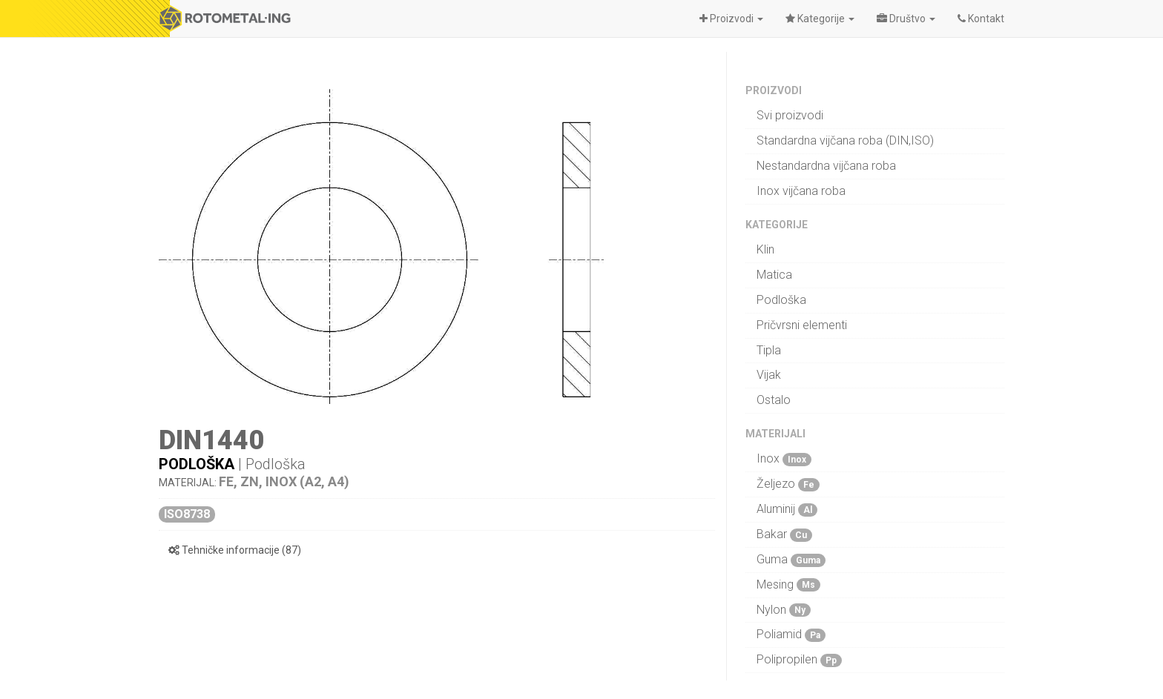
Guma (791, 559)
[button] (731, 18)
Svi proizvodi (790, 115)
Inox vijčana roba (801, 191)
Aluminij (787, 509)
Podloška (196, 464)
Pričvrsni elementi (802, 325)
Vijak (769, 375)
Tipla (769, 350)
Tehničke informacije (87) (234, 550)
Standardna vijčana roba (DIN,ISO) (845, 140)
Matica (774, 275)
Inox (784, 458)
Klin (765, 249)
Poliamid (791, 634)
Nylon (784, 610)
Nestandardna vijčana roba (826, 166)
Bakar (784, 534)
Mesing (788, 584)
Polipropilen (799, 659)
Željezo (788, 484)
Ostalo (774, 400)
